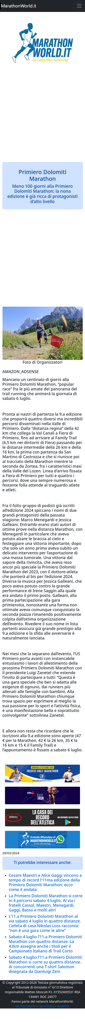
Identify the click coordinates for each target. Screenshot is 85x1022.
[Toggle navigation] (79, 6)
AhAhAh (63, 1006)
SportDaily (46, 1006)
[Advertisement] (42, 115)
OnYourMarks (26, 1006)
